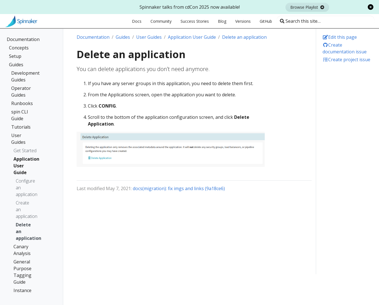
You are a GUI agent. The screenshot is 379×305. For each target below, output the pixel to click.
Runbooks (22, 103)
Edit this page (340, 37)
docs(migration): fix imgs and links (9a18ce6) (179, 188)
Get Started (24, 150)
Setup (15, 56)
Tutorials (21, 127)
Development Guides (24, 76)
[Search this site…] (326, 21)
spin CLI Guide (19, 115)
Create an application (25, 209)
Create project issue (346, 59)
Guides (16, 65)
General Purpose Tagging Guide (22, 272)
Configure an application (25, 187)
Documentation (23, 39)
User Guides (18, 138)
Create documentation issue (345, 48)
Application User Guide (23, 166)
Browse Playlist (307, 7)
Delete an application (25, 231)
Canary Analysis (22, 249)
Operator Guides (21, 91)
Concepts (19, 48)
